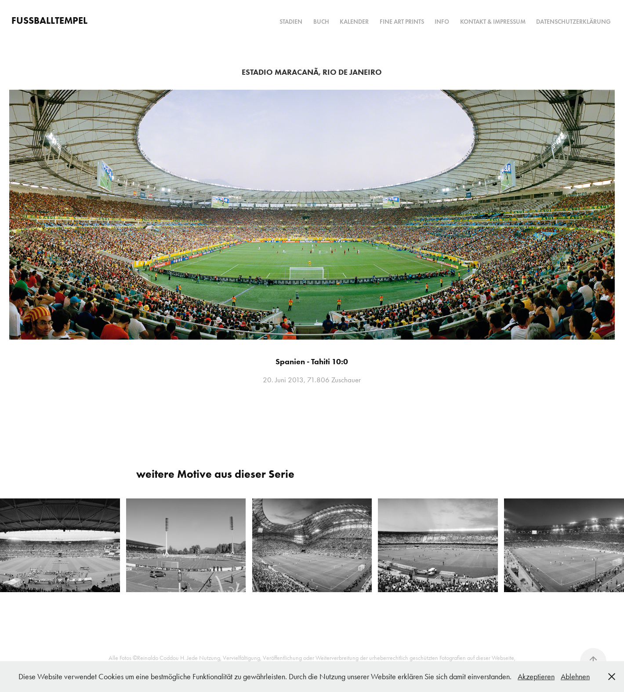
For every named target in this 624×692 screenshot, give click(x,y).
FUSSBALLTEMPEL (49, 20)
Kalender (354, 22)
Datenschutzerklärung (573, 22)
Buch (321, 22)
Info (442, 22)
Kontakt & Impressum (493, 22)
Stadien (290, 22)
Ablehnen (575, 676)
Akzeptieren (536, 676)
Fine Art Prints (402, 22)
